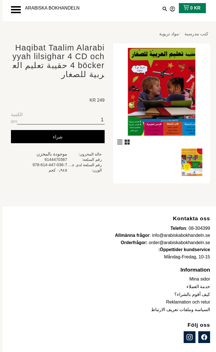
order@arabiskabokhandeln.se (177, 242)
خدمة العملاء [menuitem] (196, 286)
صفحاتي (170, 8)
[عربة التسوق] (188, 8)
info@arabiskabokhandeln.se (178, 235)
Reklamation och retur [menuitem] (185, 302)
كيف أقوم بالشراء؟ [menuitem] (190, 294)
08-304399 (197, 228)
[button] (13, 10)
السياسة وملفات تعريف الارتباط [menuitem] (178, 309)
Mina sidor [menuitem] (197, 279)
